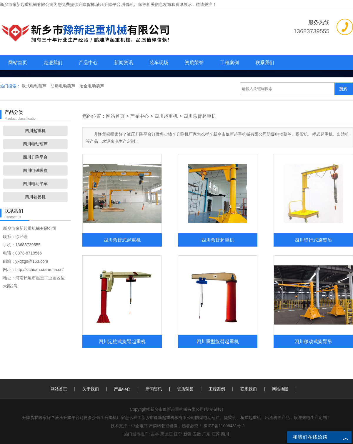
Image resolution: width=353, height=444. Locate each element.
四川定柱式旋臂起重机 (122, 341)
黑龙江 (166, 434)
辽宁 (178, 434)
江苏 (216, 434)
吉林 (155, 434)
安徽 (197, 434)
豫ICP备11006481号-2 (224, 425)
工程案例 (229, 62)
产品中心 (88, 62)
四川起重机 (35, 130)
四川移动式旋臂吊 (313, 341)
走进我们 (53, 62)
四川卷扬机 (35, 196)
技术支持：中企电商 (129, 425)
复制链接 (213, 409)
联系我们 (264, 62)
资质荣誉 (194, 62)
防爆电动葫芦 (63, 86)
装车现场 (158, 62)
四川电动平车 (35, 183)
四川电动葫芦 (35, 144)
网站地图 (280, 389)
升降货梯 (86, 4)
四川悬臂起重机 (199, 116)
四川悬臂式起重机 (122, 239)
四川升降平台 (35, 157)
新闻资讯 (123, 62)
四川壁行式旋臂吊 (313, 239)
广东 (206, 434)
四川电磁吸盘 (35, 170)
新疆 (187, 434)
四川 (225, 434)
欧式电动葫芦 (35, 86)
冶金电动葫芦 (91, 86)
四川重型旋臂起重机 (218, 341)
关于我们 (90, 389)
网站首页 (17, 62)
